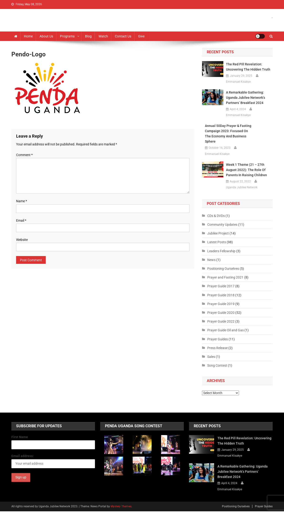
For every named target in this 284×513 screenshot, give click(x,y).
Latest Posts (216, 242)
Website (22, 240)
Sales (211, 357)
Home (28, 36)
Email (21, 220)
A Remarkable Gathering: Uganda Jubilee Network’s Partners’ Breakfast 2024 (245, 97)
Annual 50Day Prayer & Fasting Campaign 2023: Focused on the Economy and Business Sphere (228, 133)
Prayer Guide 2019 (220, 304)
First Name (19, 437)
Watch (103, 36)
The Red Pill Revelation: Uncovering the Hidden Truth (248, 66)
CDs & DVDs (216, 216)
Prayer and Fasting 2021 (225, 277)
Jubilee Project (218, 233)
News (211, 260)
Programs (67, 36)
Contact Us (123, 36)
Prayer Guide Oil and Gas (225, 330)
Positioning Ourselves (223, 268)
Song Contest (217, 365)
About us (46, 36)
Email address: (22, 456)
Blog (88, 36)
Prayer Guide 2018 (220, 295)
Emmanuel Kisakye (238, 81)
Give (141, 36)
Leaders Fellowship (221, 251)
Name (21, 201)
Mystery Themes (121, 506)
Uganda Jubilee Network (241, 187)
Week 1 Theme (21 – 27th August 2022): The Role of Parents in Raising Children (246, 170)
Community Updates (222, 224)
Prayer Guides (217, 339)
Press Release (217, 348)
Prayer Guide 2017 (220, 286)
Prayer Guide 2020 (220, 313)
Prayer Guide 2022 (220, 321)
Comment (24, 155)
